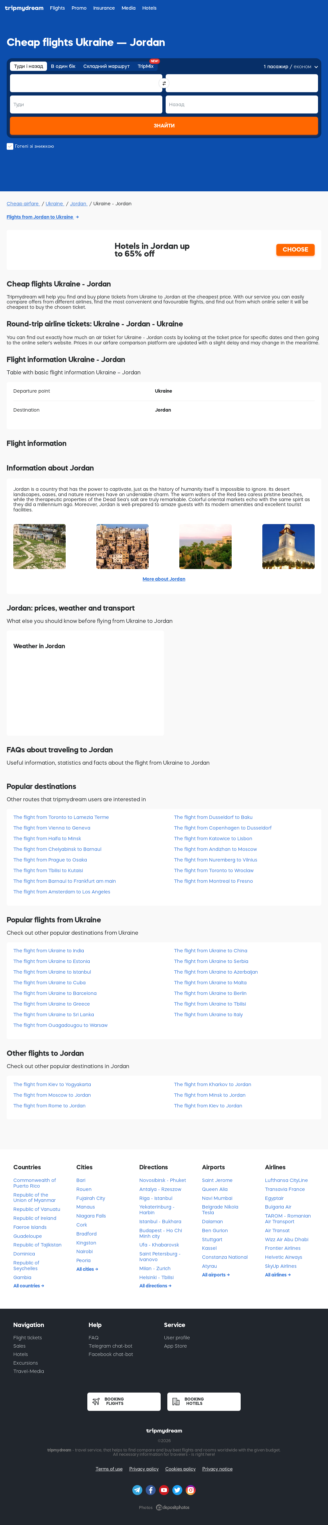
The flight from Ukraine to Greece (51, 1004)
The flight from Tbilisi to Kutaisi (48, 870)
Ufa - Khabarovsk (159, 1244)
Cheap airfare (23, 203)
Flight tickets (27, 1337)
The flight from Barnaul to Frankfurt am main (64, 881)
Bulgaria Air (278, 1207)
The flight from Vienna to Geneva (51, 828)
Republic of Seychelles (26, 1265)
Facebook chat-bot (111, 1354)
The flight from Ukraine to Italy (208, 1014)
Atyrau (209, 1266)
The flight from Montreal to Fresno (213, 881)
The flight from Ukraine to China (210, 950)
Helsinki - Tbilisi (156, 1277)
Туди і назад (28, 66)
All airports (214, 1274)
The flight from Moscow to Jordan (52, 1095)
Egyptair (274, 1198)
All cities (85, 1269)
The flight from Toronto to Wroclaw (214, 870)
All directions (153, 1285)
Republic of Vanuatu (36, 1209)
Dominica (24, 1253)
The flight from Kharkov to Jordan (212, 1084)
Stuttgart (212, 1239)
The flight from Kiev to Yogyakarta (52, 1084)
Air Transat (277, 1230)
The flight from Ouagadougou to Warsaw (60, 1025)
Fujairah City (90, 1198)
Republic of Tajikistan (37, 1244)
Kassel (209, 1248)
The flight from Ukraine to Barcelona (55, 993)
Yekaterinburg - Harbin (157, 1210)
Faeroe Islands (30, 1227)
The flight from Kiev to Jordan (208, 1105)
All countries (27, 1285)
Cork (81, 1225)
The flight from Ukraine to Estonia (51, 961)
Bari (80, 1180)
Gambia (22, 1277)
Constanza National (225, 1257)
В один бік (63, 66)
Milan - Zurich (155, 1268)
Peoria (83, 1260)
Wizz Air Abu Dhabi (286, 1239)
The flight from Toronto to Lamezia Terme (61, 817)
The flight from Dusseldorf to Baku (213, 817)
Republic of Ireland (34, 1218)
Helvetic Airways (283, 1257)
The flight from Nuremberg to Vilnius (215, 860)
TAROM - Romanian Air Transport (288, 1219)
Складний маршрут (106, 66)
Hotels (20, 1354)
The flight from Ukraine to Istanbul (52, 972)
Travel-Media (28, 1371)
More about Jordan (164, 579)
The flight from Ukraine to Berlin (210, 993)
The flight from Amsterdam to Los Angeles (61, 891)
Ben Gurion (215, 1230)
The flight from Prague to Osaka (50, 860)
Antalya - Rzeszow (160, 1189)
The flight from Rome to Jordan (49, 1105)
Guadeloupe (27, 1236)
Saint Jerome (217, 1180)
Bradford (86, 1234)
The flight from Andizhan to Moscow (215, 849)
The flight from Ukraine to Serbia (211, 961)
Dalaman (212, 1221)
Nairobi (84, 1251)
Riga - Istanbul (155, 1198)
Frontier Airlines (283, 1248)
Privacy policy (144, 1469)
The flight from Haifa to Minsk (47, 838)
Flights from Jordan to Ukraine (40, 217)
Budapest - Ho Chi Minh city (160, 1233)
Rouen (84, 1189)
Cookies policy (180, 1469)
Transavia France (285, 1189)
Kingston (86, 1242)
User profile (177, 1337)
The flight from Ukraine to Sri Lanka (53, 1014)
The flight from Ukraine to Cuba (49, 982)
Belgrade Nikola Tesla (220, 1210)
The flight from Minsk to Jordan (210, 1095)
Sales (19, 1346)
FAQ (94, 1337)
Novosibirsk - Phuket (162, 1180)
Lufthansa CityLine (286, 1180)
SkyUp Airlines (281, 1266)
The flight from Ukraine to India (48, 950)
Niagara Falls (91, 1216)
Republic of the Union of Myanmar (34, 1198)
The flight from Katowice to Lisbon (213, 838)
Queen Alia (215, 1189)
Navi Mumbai (217, 1198)
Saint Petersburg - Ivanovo (160, 1256)
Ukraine (55, 203)
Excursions (25, 1363)
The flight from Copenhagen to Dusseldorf (223, 828)
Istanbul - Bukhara (160, 1221)
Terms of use (109, 1469)
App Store (175, 1346)
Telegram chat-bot (110, 1346)
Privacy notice (217, 1469)
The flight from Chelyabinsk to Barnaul (57, 849)
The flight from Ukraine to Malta (210, 982)
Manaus (85, 1207)
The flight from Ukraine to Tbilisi (210, 1004)
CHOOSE (295, 250)
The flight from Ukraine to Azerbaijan (216, 972)
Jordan (79, 203)
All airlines (276, 1274)
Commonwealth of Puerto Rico (34, 1183)
